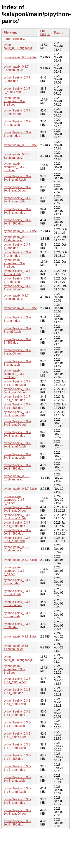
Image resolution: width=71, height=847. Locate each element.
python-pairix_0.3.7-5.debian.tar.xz (17, 297)
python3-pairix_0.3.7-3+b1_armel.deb (17, 200)
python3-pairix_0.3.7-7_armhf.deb (17, 581)
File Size (43, 32)
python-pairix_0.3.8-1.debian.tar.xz (17, 647)
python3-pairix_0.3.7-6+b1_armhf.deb (17, 524)
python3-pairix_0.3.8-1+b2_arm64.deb (17, 746)
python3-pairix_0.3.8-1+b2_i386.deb (17, 757)
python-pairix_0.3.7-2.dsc (20, 57)
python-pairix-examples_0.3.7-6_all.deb (14, 500)
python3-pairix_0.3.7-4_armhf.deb (17, 254)
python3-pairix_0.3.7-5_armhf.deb (17, 319)
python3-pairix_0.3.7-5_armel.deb (17, 363)
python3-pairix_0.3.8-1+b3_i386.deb (17, 823)
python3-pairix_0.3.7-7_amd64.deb (17, 603)
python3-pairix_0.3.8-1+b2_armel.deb (17, 779)
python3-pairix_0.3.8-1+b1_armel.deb (17, 724)
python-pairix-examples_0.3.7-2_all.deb (14, 101)
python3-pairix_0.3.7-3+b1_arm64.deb (17, 178)
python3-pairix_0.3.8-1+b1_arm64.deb (17, 702)
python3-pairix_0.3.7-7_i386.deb (17, 625)
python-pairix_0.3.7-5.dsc (20, 308)
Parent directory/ (14, 38)
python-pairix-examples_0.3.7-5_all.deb (14, 374)
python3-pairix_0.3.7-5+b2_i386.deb (17, 467)
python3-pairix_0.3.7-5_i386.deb (17, 341)
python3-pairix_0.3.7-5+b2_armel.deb (17, 456)
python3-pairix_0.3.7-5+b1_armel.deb (17, 413)
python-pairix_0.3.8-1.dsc (20, 636)
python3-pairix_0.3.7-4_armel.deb (17, 280)
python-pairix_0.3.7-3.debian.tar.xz (17, 156)
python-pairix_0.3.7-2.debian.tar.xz (17, 68)
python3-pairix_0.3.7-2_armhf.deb (17, 134)
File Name (11, 32)
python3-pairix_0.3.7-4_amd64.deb (17, 287)
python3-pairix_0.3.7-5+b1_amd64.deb (17, 390)
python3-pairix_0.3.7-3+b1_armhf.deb (17, 211)
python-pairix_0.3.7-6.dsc (20, 488)
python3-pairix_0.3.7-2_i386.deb (17, 79)
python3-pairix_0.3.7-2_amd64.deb (17, 112)
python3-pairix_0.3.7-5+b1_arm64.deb (17, 383)
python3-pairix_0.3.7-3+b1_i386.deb (17, 222)
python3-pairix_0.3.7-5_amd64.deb (17, 352)
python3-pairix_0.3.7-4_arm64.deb (17, 272)
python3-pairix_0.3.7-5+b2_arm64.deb (17, 445)
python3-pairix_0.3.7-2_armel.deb (17, 123)
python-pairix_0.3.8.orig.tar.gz (18, 658)
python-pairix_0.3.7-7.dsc (20, 559)
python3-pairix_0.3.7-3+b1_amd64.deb (17, 189)
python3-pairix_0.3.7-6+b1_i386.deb (17, 532)
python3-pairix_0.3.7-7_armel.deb (17, 614)
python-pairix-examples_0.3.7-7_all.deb (14, 571)
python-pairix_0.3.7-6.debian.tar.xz (17, 478)
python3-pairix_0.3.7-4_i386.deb (17, 246)
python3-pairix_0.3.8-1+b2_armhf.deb (17, 768)
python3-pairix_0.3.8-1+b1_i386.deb (17, 691)
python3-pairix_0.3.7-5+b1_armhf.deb (17, 398)
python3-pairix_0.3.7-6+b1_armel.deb (17, 539)
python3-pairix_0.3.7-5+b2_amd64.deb (17, 423)
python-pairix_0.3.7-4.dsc (20, 231)
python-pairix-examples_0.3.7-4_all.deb (14, 263)
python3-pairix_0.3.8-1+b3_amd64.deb (17, 812)
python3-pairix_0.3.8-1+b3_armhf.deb (17, 801)
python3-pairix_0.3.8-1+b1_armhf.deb (17, 713)
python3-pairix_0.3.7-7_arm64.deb (17, 592)
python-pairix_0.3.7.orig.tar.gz (18, 46)
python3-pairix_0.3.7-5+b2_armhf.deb (17, 434)
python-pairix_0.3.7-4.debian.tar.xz (17, 238)
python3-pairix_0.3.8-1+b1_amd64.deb (17, 680)
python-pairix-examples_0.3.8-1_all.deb (14, 669)
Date (57, 32)
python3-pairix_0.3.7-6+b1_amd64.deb (17, 509)
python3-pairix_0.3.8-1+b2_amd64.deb (17, 735)
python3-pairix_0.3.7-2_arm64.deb (17, 90)
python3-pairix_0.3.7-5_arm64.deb (17, 330)
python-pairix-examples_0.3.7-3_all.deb (14, 167)
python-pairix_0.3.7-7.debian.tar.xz (17, 548)
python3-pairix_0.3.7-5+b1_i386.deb (17, 406)
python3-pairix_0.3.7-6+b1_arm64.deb (17, 516)
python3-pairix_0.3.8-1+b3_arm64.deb (17, 790)
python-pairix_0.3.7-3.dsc (20, 145)
